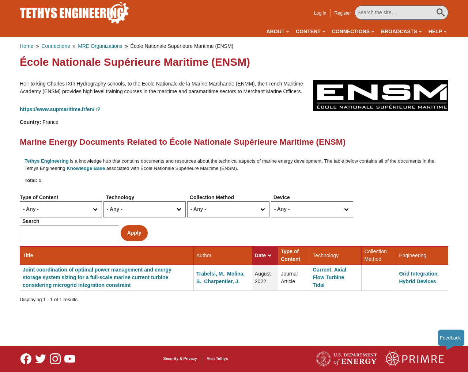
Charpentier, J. (221, 281)
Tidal (318, 285)
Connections (351, 31)
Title (28, 255)
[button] (380, 95)
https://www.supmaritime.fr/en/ (57, 109)
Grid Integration (418, 274)
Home (26, 46)
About (275, 31)
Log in (320, 13)
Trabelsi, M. (210, 274)
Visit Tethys (217, 358)
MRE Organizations (100, 46)
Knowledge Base (86, 168)
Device (281, 197)
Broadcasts (399, 31)
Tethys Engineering (46, 161)
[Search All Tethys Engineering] (401, 12)
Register (342, 13)
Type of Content (39, 197)
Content (308, 31)
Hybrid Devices (417, 281)
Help (435, 31)
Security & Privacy (180, 358)
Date (263, 255)
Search (30, 221)
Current (322, 270)
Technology (120, 197)
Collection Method (212, 197)
